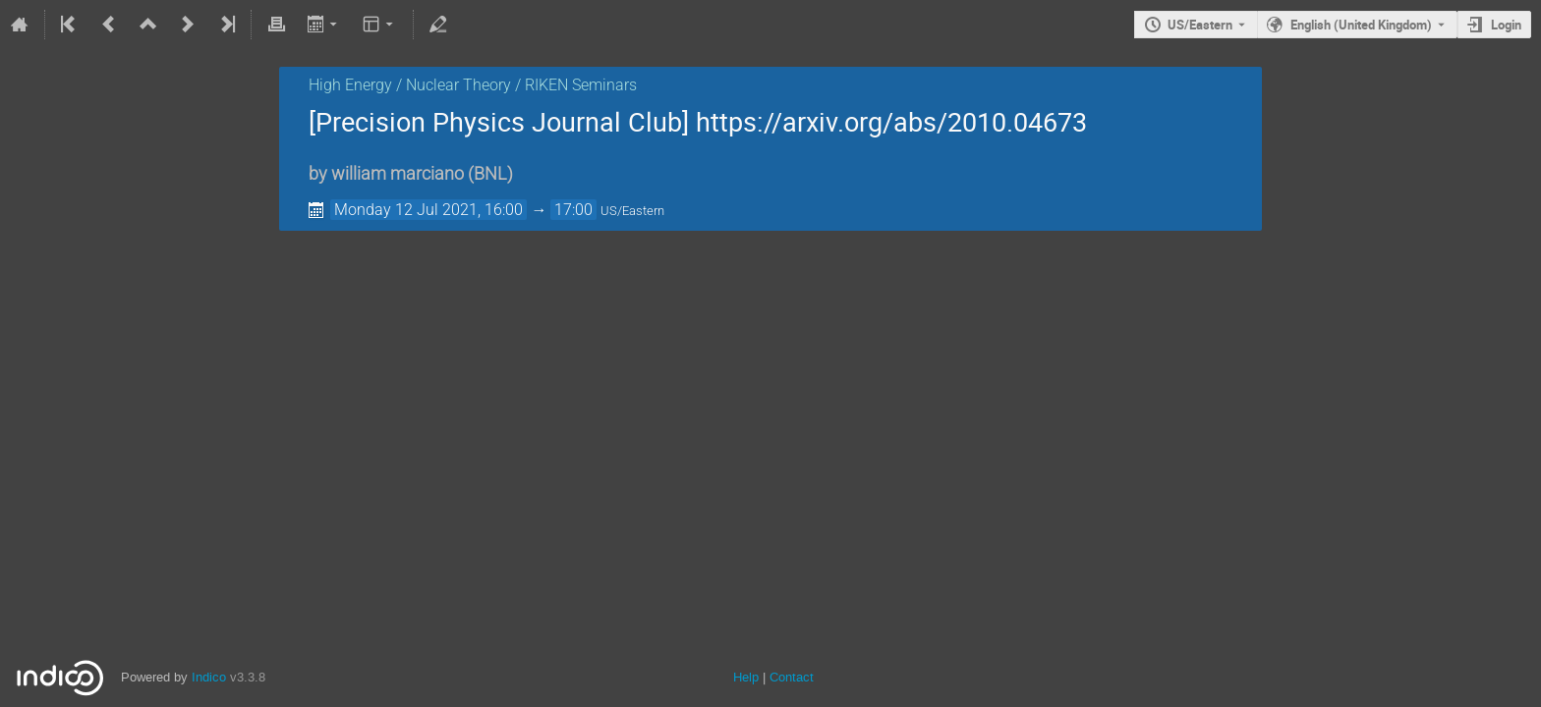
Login (1506, 24)
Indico (209, 677)
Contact (792, 677)
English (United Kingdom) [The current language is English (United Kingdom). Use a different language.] (1361, 24)
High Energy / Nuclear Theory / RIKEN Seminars (473, 85)
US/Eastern (1200, 24)
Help (746, 677)
